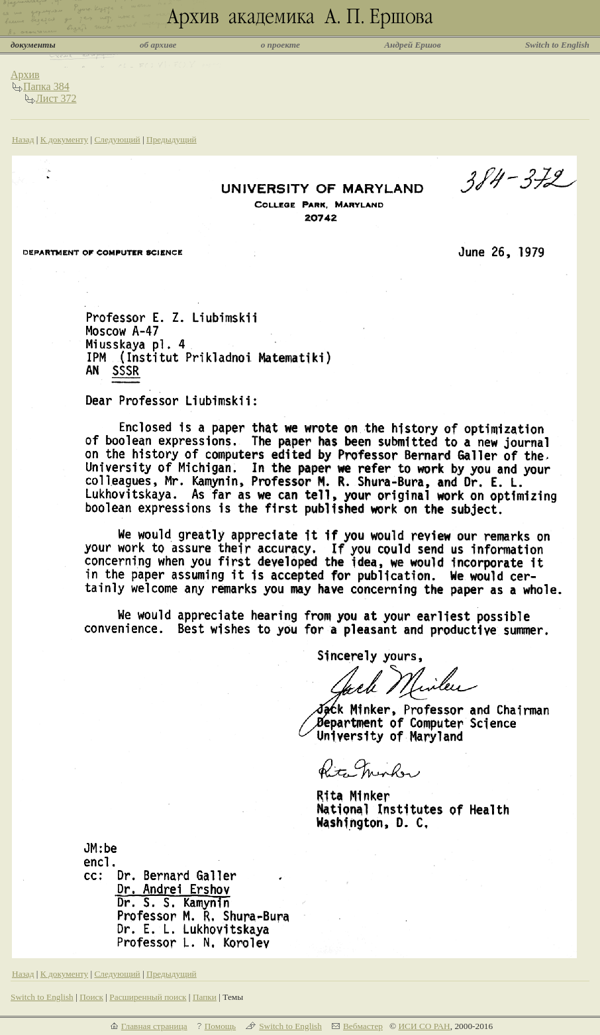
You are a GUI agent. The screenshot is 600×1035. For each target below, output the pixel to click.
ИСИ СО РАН (424, 1026)
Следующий (117, 139)
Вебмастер (363, 1026)
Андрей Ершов (412, 45)
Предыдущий (171, 139)
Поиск (91, 997)
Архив (25, 74)
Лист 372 (56, 98)
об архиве (158, 45)
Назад (23, 139)
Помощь (220, 1026)
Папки (205, 997)
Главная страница (154, 1026)
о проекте (280, 45)
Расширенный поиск (147, 997)
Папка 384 (46, 86)
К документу (64, 139)
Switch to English (557, 45)
